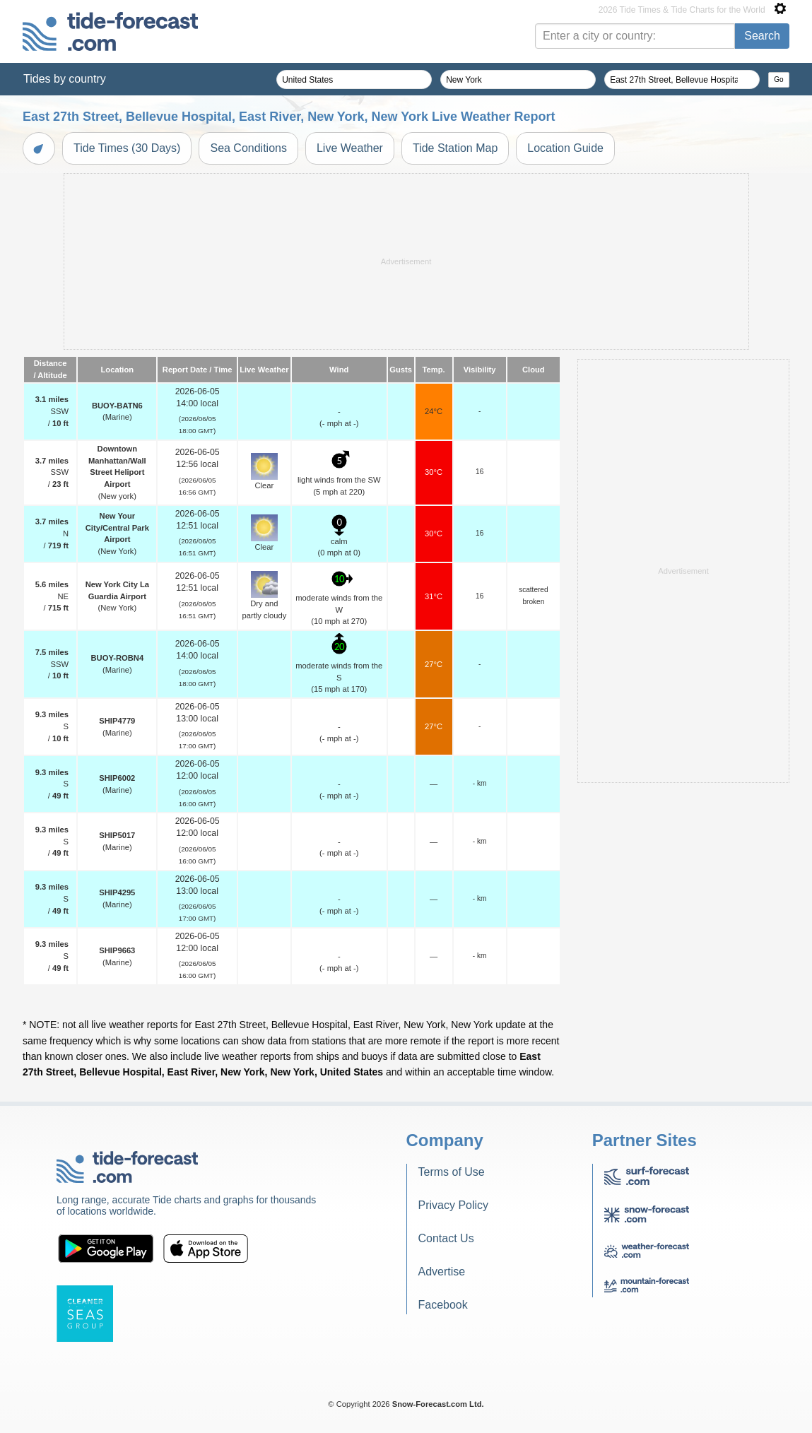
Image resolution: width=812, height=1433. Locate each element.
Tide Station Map (455, 148)
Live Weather (350, 148)
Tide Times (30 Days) (126, 148)
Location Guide (565, 148)
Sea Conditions (248, 148)
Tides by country (64, 79)
